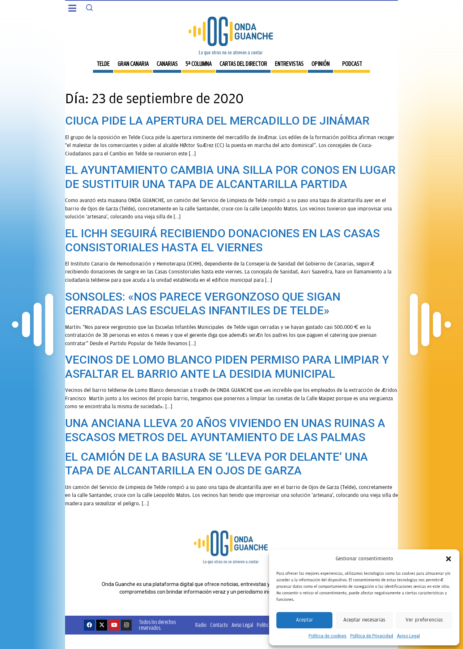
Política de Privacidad (371, 635)
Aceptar (304, 620)
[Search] (89, 7)
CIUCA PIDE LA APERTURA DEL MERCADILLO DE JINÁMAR (217, 120)
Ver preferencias (424, 620)
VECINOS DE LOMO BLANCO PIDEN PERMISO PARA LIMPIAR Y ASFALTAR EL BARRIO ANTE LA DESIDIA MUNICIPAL (227, 366)
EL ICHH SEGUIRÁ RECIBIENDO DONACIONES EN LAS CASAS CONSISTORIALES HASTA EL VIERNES (222, 240)
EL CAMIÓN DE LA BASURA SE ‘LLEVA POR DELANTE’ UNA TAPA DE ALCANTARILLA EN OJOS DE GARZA (216, 463)
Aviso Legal (408, 635)
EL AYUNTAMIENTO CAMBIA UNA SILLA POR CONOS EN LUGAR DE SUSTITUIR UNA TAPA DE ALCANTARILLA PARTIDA (230, 176)
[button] (448, 558)
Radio (201, 624)
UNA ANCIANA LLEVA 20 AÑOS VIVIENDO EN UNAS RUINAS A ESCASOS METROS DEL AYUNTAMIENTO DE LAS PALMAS (225, 430)
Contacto (219, 624)
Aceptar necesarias (364, 620)
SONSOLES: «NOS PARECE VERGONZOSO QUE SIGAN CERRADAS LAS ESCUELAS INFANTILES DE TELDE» (202, 303)
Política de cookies (328, 635)
